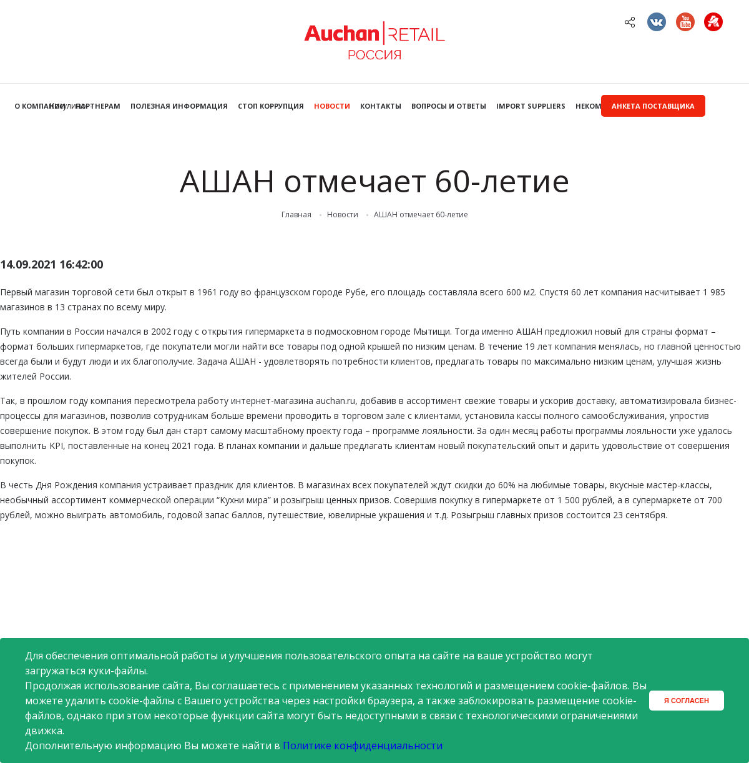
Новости (332, 106)
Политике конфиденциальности (363, 745)
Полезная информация (179, 106)
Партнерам (98, 106)
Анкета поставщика (653, 106)
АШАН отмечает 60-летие (421, 215)
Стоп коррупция (271, 106)
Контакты (380, 106)
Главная (296, 215)
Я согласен (686, 700)
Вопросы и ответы (448, 106)
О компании (40, 106)
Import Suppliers (530, 106)
